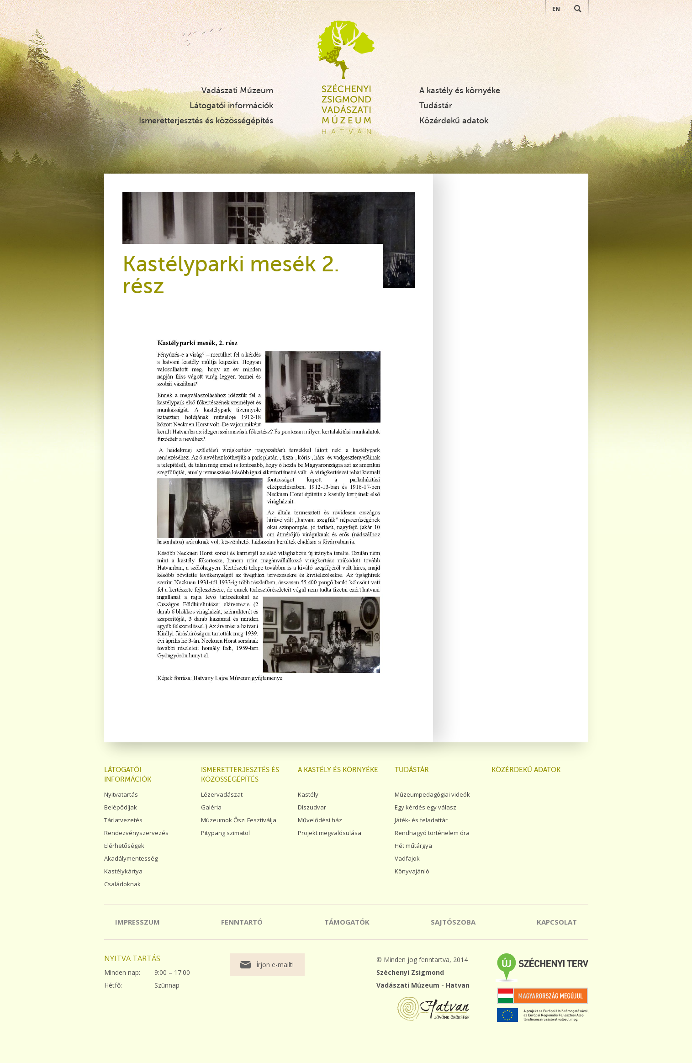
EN (556, 9)
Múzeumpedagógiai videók (432, 794)
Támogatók (347, 921)
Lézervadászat (222, 794)
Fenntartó (242, 921)
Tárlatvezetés (123, 820)
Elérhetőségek (124, 845)
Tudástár (435, 105)
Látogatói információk (231, 105)
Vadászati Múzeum (237, 90)
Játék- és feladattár (421, 820)
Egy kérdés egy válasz (425, 807)
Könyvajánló (412, 871)
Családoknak (122, 884)
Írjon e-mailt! (275, 964)
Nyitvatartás (121, 794)
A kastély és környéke (459, 90)
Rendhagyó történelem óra (432, 833)
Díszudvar (312, 807)
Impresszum (137, 921)
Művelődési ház (320, 820)
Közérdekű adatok (453, 120)
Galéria (211, 807)
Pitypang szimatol (225, 833)
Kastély (308, 794)
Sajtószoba (453, 921)
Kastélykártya (123, 871)
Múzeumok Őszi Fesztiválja (238, 820)
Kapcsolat (557, 921)
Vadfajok (407, 858)
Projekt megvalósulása (329, 833)
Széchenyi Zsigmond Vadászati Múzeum (346, 50)
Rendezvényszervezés (136, 833)
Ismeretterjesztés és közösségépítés (206, 120)
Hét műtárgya (413, 845)
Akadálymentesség (131, 858)
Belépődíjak (120, 807)
